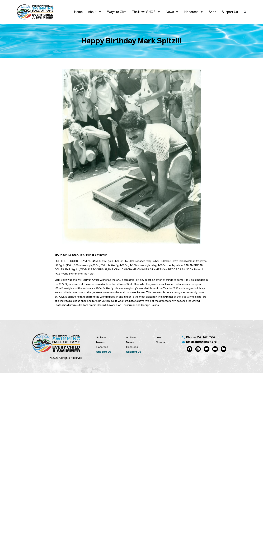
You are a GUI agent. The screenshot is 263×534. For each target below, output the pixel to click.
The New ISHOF (146, 11)
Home (78, 12)
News (172, 11)
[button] (245, 11)
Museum (101, 342)
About (95, 11)
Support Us (230, 12)
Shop (212, 12)
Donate (160, 342)
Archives (101, 337)
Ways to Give (116, 12)
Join (158, 337)
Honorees (193, 11)
